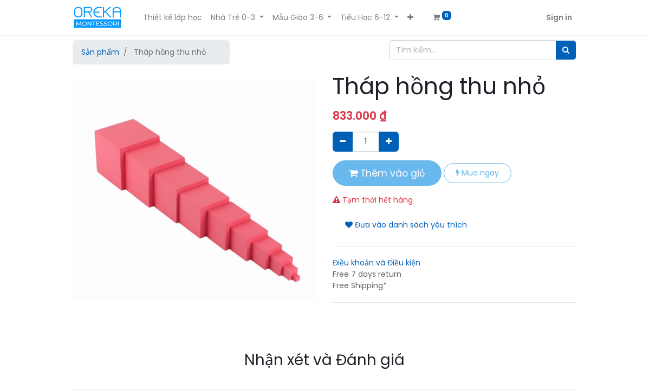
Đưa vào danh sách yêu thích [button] (406, 224)
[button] (410, 18)
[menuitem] (172, 18)
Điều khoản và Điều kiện (376, 262)
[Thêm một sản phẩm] (389, 142)
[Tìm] (565, 50)
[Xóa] (343, 142)
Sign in (559, 17)
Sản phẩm (100, 52)
